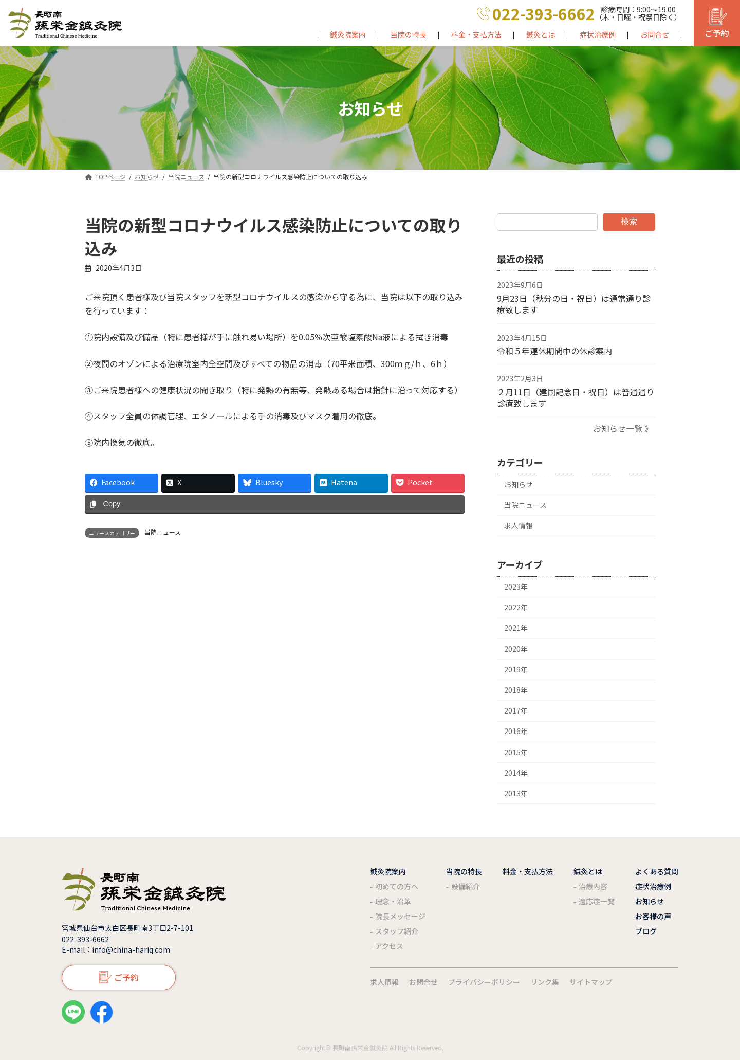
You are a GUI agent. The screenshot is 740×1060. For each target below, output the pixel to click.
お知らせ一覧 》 (623, 428)
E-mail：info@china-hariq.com (116, 949)
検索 (629, 221)
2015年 (516, 751)
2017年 (516, 710)
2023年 (516, 586)
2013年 (516, 793)
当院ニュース (162, 532)
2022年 (516, 607)
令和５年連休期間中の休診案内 (554, 350)
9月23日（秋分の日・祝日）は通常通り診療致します (574, 304)
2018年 (516, 690)
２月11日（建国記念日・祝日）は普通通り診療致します (575, 397)
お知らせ (518, 484)
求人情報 (518, 525)
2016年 (516, 731)
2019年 (516, 669)
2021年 (516, 628)
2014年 (516, 772)
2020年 (516, 648)
